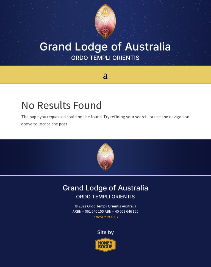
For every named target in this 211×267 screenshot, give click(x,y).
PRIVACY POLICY (105, 216)
